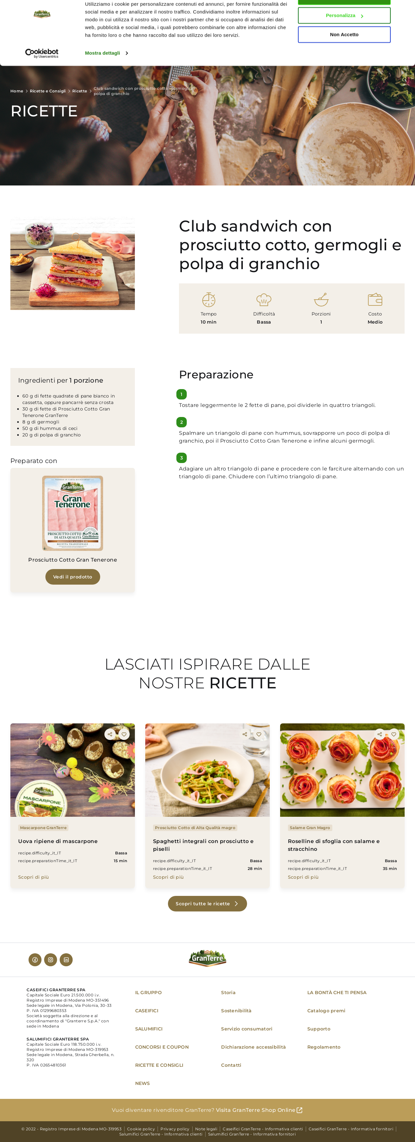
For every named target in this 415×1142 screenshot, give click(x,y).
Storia (228, 992)
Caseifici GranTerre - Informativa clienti (263, 1128)
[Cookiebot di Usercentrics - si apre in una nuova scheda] (42, 72)
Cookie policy (141, 1128)
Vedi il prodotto (72, 577)
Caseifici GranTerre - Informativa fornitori (351, 1128)
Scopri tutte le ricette (203, 904)
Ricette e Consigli (48, 91)
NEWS (142, 1083)
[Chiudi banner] (405, 10)
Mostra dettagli (102, 72)
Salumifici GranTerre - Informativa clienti (161, 1134)
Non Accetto (344, 54)
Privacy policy (175, 1128)
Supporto (318, 1029)
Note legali (206, 1128)
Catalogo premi (326, 1011)
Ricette (79, 91)
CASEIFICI (146, 1011)
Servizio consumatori (246, 1029)
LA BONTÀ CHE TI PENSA (336, 992)
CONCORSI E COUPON (162, 1047)
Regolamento (324, 1047)
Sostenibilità (236, 1011)
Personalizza (344, 35)
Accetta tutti (344, 16)
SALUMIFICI (149, 1029)
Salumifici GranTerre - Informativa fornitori (252, 1134)
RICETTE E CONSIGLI (159, 1065)
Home (16, 91)
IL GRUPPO (148, 992)
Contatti (231, 1065)
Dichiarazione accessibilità (253, 1047)
